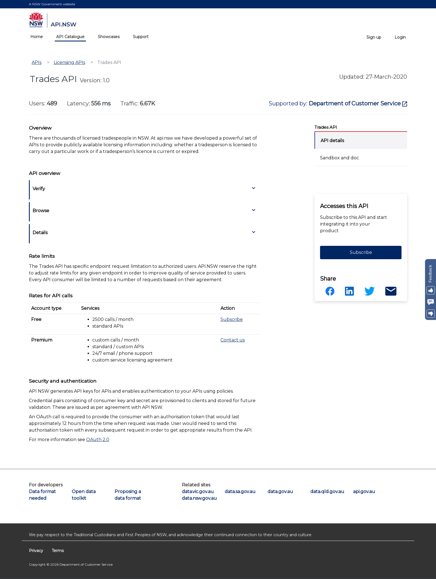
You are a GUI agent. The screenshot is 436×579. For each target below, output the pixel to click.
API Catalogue (70, 36)
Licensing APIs (69, 62)
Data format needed (42, 495)
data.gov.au (280, 491)
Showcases (109, 36)
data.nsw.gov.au (196, 498)
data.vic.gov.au (196, 491)
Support (140, 36)
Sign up (373, 37)
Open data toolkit (84, 495)
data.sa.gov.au (238, 491)
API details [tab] (332, 140)
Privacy (36, 550)
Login (400, 37)
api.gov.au (364, 491)
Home (36, 36)
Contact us (233, 340)
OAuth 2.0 (97, 439)
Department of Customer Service (358, 103)
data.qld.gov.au (324, 491)
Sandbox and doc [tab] (339, 157)
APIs (36, 62)
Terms (58, 550)
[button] (431, 290)
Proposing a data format (128, 495)
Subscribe (232, 319)
